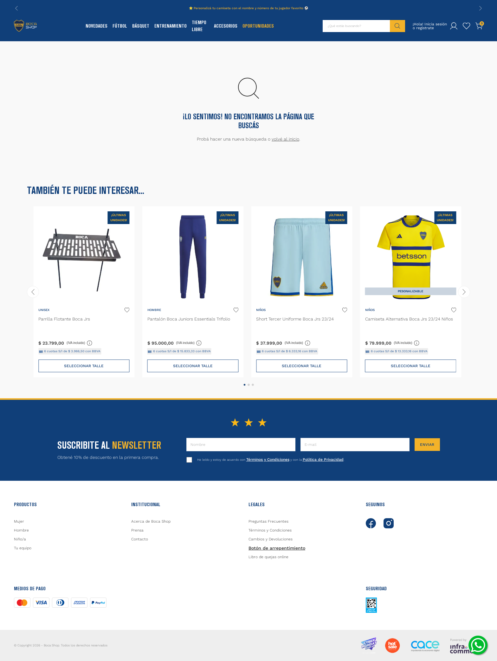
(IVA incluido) (80, 342)
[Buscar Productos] (397, 26)
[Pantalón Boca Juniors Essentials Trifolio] (192, 291)
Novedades (96, 26)
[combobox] (364, 26)
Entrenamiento (170, 26)
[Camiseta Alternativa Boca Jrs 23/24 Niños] (410, 291)
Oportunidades (258, 26)
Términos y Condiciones (267, 459)
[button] (244, 385)
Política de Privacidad (323, 459)
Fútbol (120, 26)
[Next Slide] (480, 8)
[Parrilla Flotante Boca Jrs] (83, 291)
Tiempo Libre (199, 25)
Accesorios (225, 26)
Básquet (140, 26)
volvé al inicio (285, 139)
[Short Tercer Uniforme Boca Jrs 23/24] (301, 291)
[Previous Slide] (16, 8)
